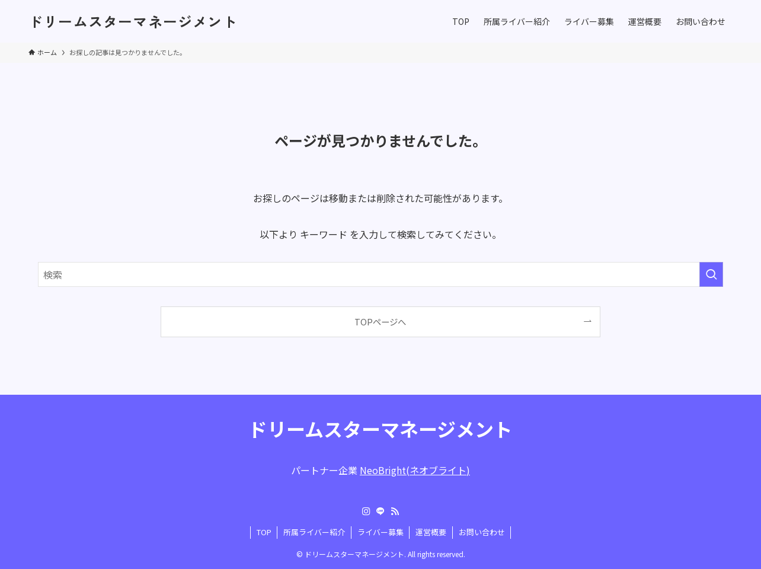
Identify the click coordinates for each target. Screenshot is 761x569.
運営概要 (430, 532)
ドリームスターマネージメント (133, 21)
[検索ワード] (380, 274)
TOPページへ (380, 321)
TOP (264, 532)
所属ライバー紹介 (314, 532)
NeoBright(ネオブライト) (415, 470)
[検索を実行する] (711, 274)
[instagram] (366, 511)
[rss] (394, 511)
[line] (380, 511)
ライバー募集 (380, 532)
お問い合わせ (482, 532)
